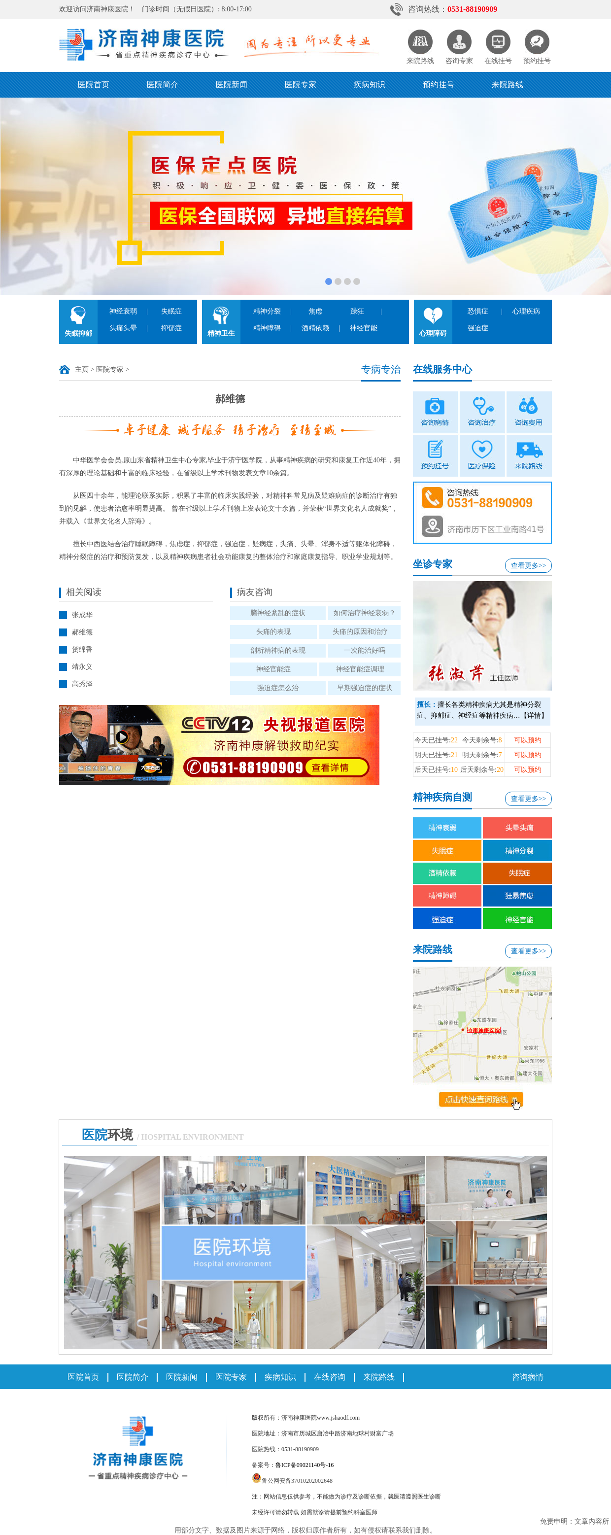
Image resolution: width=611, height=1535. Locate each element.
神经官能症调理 (360, 669)
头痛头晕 (123, 328)
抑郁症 (171, 328)
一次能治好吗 (364, 650)
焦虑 (315, 311)
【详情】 (534, 715)
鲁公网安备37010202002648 (292, 1480)
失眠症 (171, 311)
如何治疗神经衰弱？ (365, 613)
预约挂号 (438, 84)
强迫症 (478, 328)
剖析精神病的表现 (278, 650)
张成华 (82, 615)
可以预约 (528, 740)
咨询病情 (527, 1377)
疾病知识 (369, 84)
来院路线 (507, 84)
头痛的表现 (273, 631)
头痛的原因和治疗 (360, 631)
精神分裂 (267, 311)
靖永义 (82, 666)
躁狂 (357, 311)
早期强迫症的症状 (364, 688)
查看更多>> (528, 565)
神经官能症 (273, 669)
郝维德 (82, 632)
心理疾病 (526, 311)
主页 (82, 369)
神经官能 (363, 328)
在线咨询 (329, 1377)
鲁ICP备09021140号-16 (304, 1465)
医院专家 (300, 84)
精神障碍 (267, 328)
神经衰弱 (123, 311)
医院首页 (93, 84)
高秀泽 (82, 684)
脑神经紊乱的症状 (278, 613)
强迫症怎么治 (278, 688)
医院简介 (162, 84)
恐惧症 (478, 311)
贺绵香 (82, 649)
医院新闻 (231, 84)
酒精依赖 (315, 328)
